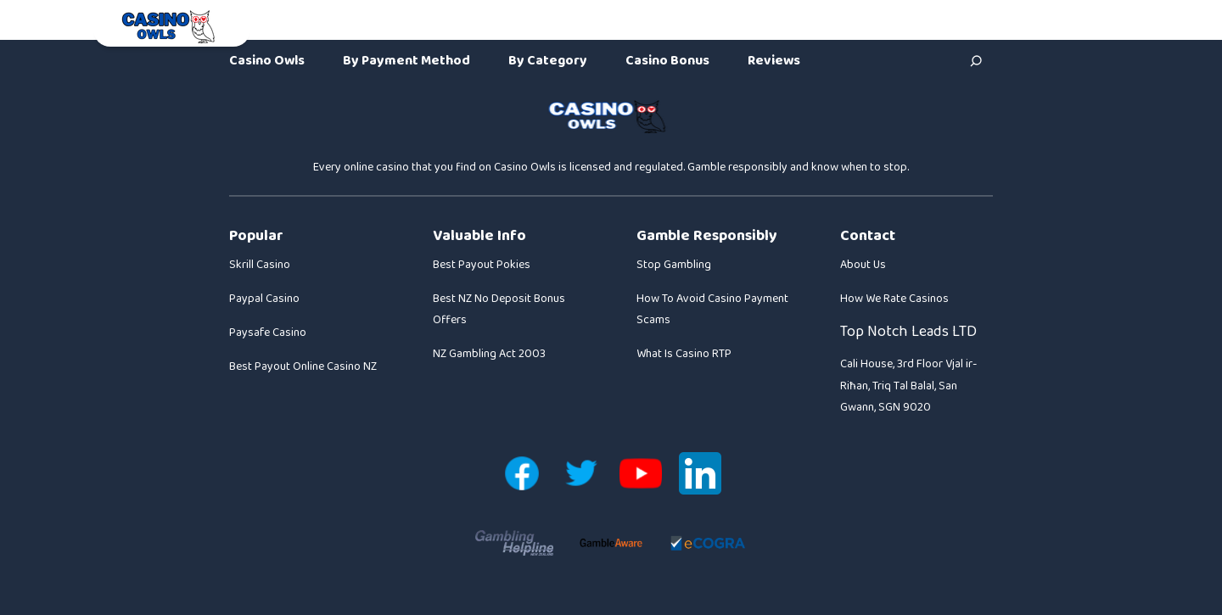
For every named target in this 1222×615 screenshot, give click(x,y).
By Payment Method (406, 61)
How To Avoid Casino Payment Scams (712, 309)
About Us (863, 264)
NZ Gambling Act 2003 (489, 353)
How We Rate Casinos (894, 298)
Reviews (774, 61)
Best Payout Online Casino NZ (303, 366)
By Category (547, 61)
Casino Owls (267, 61)
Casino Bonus (667, 61)
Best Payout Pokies (481, 264)
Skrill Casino (259, 264)
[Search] (976, 61)
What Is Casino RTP (684, 353)
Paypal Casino (264, 298)
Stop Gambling (673, 264)
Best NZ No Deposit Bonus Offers (499, 309)
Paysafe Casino (267, 332)
